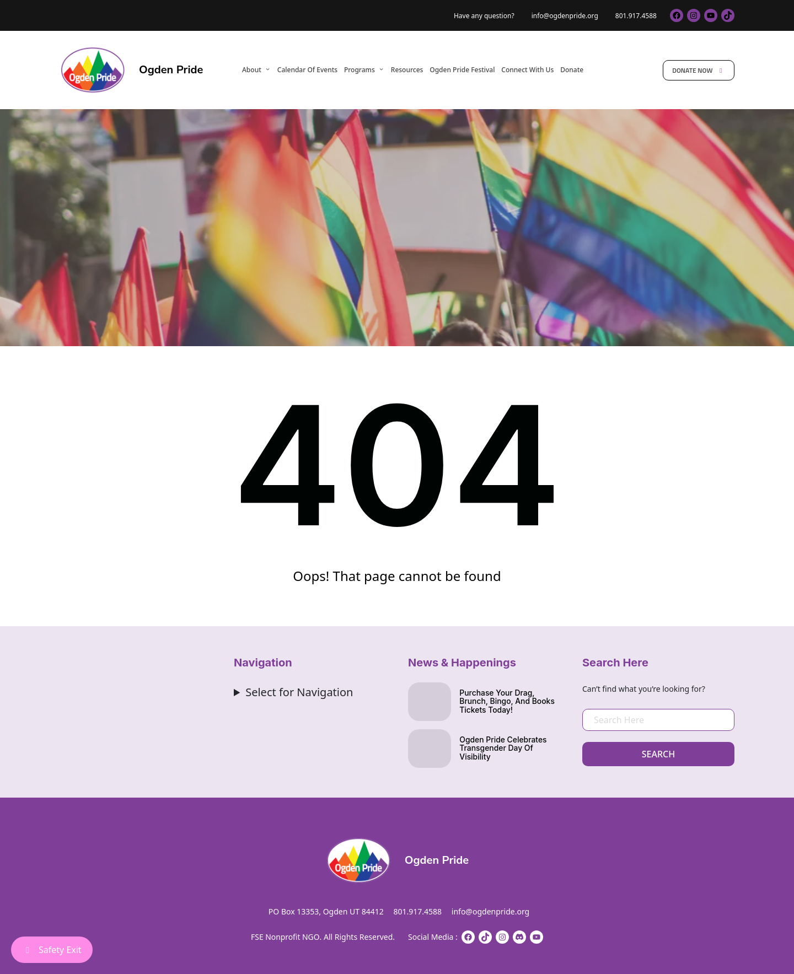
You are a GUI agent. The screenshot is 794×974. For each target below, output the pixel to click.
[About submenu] (268, 69)
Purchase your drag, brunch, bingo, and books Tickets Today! (507, 702)
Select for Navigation (299, 692)
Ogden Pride (171, 69)
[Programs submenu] (381, 69)
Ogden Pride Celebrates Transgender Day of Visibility (503, 749)
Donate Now (698, 70)
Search (658, 754)
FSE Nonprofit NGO (285, 937)
